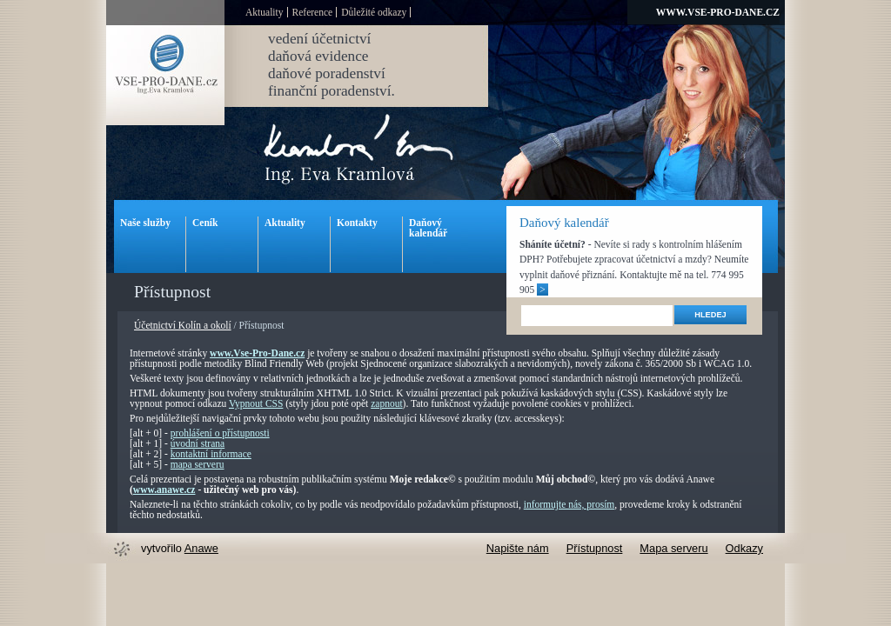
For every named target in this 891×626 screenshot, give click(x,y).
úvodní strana (197, 443)
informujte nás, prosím (569, 504)
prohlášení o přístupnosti (220, 433)
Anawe (201, 548)
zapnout (386, 403)
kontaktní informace (211, 454)
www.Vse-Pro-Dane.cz (257, 353)
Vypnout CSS (256, 403)
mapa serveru (197, 464)
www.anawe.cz (164, 489)
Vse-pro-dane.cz (165, 74)
